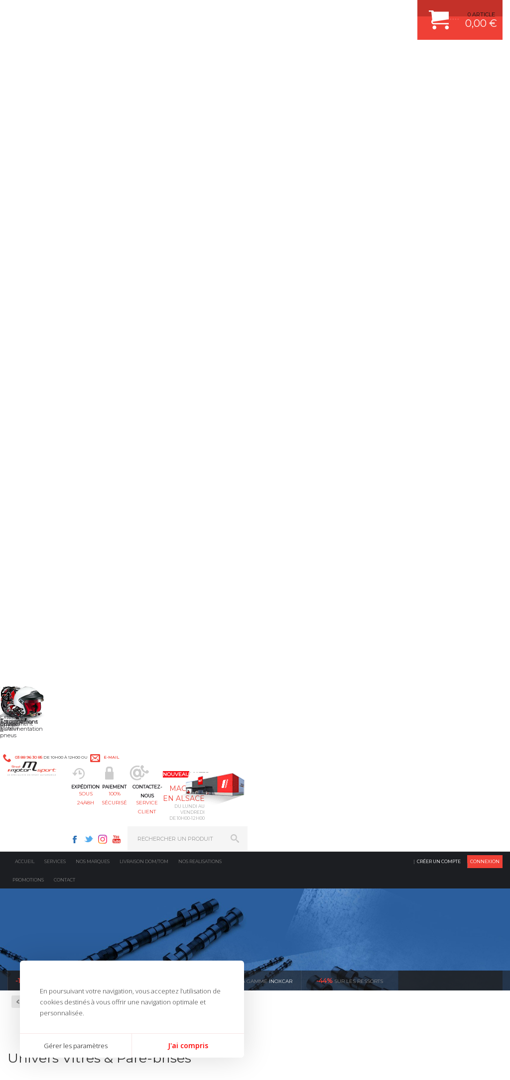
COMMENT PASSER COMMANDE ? (436, 751)
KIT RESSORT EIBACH (302, 800)
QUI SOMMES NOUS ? (36, 812)
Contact (64, 100)
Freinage (159, 788)
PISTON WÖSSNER (298, 751)
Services (55, 82)
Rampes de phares (50, 335)
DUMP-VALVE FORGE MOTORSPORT (321, 813)
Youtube (372, 13)
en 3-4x (17, 632)
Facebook (330, 13)
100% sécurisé (219, 57)
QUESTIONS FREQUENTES (426, 813)
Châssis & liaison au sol (182, 776)
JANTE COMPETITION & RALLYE (314, 825)
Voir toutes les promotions (459, 200)
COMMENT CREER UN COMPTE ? (434, 738)
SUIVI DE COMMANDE (419, 776)
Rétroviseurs (42, 347)
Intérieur (160, 825)
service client (280, 57)
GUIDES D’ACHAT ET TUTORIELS (434, 825)
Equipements (165, 838)
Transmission (166, 763)
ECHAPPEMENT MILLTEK (306, 763)
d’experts (141, 632)
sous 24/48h (158, 57)
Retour (136, 222)
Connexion (485, 82)
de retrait (266, 632)
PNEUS (282, 788)
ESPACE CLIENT (411, 726)
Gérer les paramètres (76, 1045)
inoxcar (251, 201)
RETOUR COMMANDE (419, 788)
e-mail (218, 13)
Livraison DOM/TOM (144, 82)
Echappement (166, 751)
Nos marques (93, 82)
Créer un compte (439, 82)
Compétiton (43, 286)
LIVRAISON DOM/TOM (419, 800)
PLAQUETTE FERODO (301, 738)
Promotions (28, 100)
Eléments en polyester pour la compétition (53, 319)
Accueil (24, 82)
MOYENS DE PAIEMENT (422, 763)
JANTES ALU (289, 776)
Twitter (344, 13)
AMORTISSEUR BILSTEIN (306, 726)
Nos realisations (200, 82)
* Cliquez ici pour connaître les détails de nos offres (325, 915)
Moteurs (159, 726)
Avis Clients (461, 1031)
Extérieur (160, 813)
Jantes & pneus (169, 800)
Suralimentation (172, 738)
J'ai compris (188, 1045)
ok (232, 910)
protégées (390, 632)
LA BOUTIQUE (26, 824)
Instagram (358, 13)
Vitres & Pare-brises (51, 359)
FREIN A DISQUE (294, 838)
